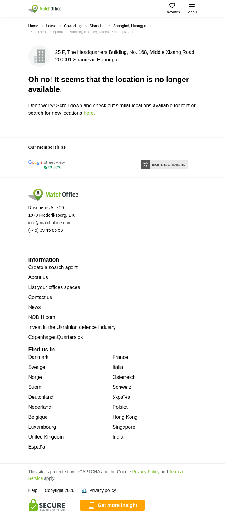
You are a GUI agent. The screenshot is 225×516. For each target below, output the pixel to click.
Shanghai (97, 26)
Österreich (124, 377)
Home (33, 26)
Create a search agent (53, 267)
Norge (35, 377)
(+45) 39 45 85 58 (45, 230)
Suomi (35, 387)
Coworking (73, 26)
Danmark (38, 357)
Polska (120, 407)
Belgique (38, 417)
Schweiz (122, 387)
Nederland (39, 407)
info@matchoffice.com (49, 222)
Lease (51, 26)
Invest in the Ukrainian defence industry (72, 327)
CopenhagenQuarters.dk (55, 337)
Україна (121, 397)
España (36, 447)
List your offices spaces (54, 287)
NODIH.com (41, 317)
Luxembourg (42, 427)
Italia (118, 367)
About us (38, 277)
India (118, 437)
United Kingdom (46, 437)
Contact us (40, 297)
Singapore (124, 427)
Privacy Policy (145, 471)
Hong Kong (125, 417)
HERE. (89, 113)
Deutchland (41, 397)
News (34, 307)
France (120, 357)
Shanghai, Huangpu (129, 26)
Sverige (36, 367)
